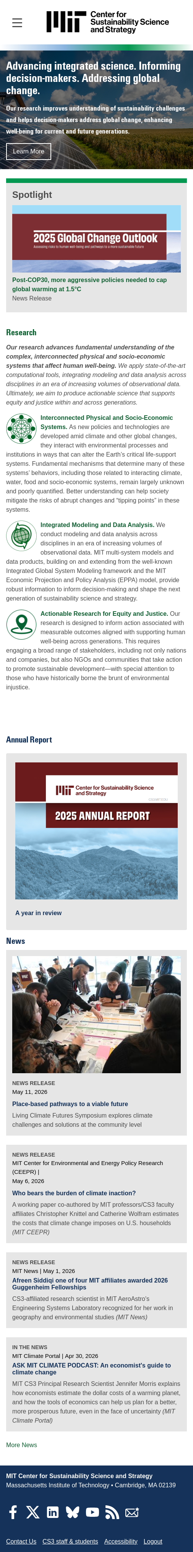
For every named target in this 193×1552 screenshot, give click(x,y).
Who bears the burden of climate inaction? (74, 1193)
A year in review (38, 913)
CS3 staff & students (70, 1541)
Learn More (28, 151)
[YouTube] (92, 1517)
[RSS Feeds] (112, 1517)
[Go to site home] (108, 22)
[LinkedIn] (53, 1517)
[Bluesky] (72, 1517)
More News (21, 1445)
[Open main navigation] (17, 22)
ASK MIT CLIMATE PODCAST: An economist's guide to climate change (91, 1369)
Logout (153, 1541)
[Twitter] (33, 1517)
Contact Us (21, 1541)
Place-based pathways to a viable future (70, 1104)
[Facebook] (13, 1517)
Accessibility (121, 1541)
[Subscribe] (132, 1517)
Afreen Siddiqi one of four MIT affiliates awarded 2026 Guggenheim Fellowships (90, 1284)
